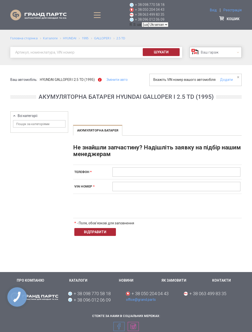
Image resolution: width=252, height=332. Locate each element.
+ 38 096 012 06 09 (149, 19)
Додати (226, 80)
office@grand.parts (141, 300)
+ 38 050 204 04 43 (149, 10)
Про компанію (30, 280)
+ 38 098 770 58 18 (149, 5)
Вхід (213, 10)
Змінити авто (117, 80)
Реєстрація (232, 10)
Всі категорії (27, 116)
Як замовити (173, 280)
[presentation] (149, 206)
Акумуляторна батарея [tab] (97, 130)
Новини (126, 280)
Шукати (161, 52)
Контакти (221, 280)
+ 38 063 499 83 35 (149, 14)
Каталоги (78, 280)
